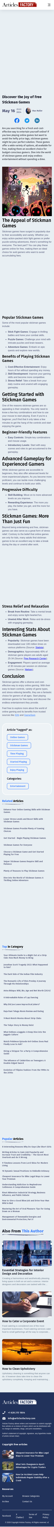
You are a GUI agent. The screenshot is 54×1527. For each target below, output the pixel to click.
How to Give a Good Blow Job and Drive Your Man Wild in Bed (25, 1201)
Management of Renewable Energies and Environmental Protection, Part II (21, 1218)
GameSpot (29, 715)
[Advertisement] (27, 39)
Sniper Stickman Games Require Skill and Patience (23, 862)
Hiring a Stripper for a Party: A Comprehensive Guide (26, 1052)
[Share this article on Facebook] (16, 120)
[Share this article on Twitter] (27, 120)
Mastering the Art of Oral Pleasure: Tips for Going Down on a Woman (26, 1210)
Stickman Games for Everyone (18, 845)
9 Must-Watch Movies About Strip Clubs (22, 1018)
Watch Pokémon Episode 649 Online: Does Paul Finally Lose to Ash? (26, 1042)
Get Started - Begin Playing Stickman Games (25, 838)
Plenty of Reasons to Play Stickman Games (24, 871)
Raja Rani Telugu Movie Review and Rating (24, 1011)
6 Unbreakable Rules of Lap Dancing (21, 997)
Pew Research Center (35, 658)
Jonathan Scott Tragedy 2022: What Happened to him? (26, 966)
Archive (5, 1501)
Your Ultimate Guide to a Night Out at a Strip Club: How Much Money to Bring (25, 956)
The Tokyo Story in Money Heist (19, 1025)
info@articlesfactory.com (18, 1418)
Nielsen (28, 669)
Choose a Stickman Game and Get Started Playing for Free (24, 853)
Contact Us (27, 1501)
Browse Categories (31, 1496)
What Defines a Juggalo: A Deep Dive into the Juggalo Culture (25, 1033)
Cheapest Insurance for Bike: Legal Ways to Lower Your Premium (26, 1177)
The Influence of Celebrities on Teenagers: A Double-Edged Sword (25, 1061)
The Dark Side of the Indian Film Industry (23, 974)
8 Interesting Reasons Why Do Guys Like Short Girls (26, 1147)
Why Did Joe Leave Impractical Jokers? (22, 1004)
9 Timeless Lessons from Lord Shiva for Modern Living (25, 1164)
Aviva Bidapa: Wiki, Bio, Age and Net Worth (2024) (27, 990)
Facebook (6, 1516)
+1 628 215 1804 (13, 1412)
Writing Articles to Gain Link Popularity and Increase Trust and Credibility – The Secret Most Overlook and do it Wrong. (25, 1155)
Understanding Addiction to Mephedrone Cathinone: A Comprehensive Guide (21, 1185)
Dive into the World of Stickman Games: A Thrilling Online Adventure (23, 879)
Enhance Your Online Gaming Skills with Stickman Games (27, 810)
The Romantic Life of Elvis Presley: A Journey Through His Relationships (25, 982)
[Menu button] (49, 5)
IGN (17, 715)
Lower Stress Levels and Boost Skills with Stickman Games (23, 820)
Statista (39, 647)
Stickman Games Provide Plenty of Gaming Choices (24, 829)
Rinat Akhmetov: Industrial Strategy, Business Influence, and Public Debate (23, 1193)
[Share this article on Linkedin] (37, 120)
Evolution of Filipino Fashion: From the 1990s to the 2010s (26, 1071)
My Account (7, 1496)
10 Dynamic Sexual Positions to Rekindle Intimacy (25, 1171)
